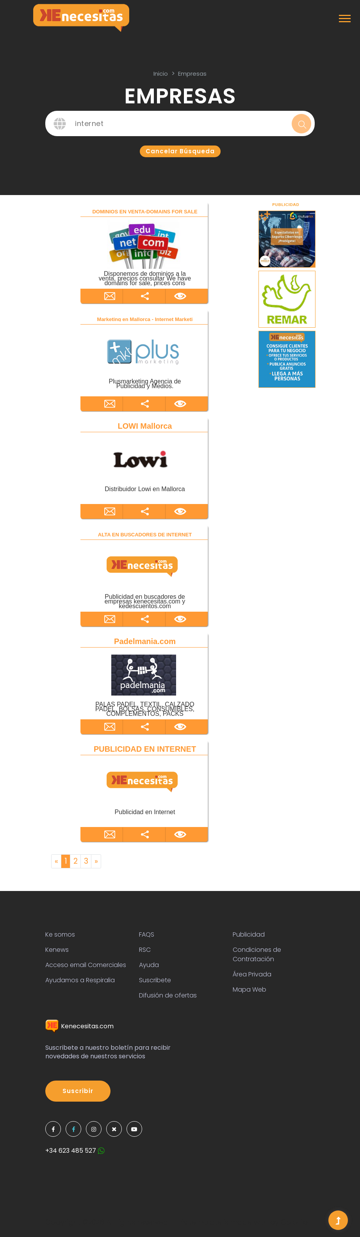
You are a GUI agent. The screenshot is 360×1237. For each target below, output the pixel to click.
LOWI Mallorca (145, 426)
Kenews (57, 949)
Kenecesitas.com (79, 1026)
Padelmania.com (145, 641)
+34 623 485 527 (75, 1150)
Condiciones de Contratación (257, 954)
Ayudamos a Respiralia (80, 980)
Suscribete (155, 980)
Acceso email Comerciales (85, 964)
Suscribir (77, 1091)
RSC (145, 949)
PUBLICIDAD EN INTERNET (145, 749)
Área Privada (252, 974)
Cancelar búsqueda (180, 151)
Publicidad (249, 934)
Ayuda (149, 964)
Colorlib (294, 1222)
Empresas (192, 73)
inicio (160, 73)
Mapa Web (249, 989)
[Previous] (56, 861)
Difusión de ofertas (168, 995)
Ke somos (60, 934)
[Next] (96, 861)
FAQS (146, 934)
